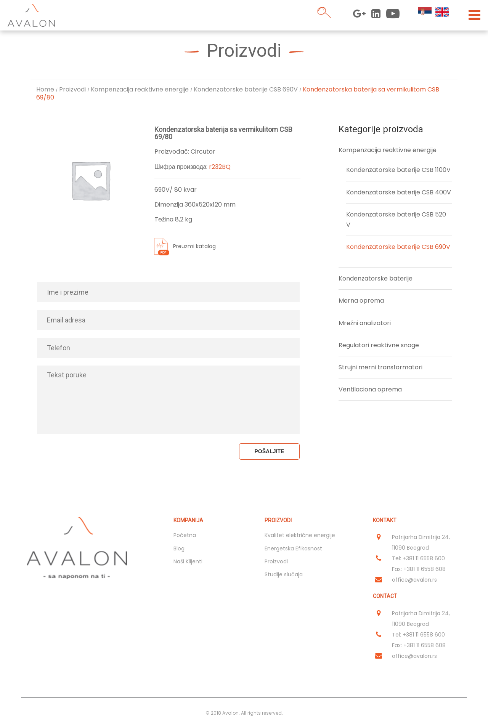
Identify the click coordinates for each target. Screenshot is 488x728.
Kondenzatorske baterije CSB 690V (246, 89)
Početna (184, 535)
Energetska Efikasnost (293, 548)
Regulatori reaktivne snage (379, 345)
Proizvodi (72, 89)
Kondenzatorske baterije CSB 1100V (398, 169)
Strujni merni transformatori (380, 367)
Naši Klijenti (187, 561)
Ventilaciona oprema (370, 389)
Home (45, 89)
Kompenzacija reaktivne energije (140, 89)
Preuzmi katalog (194, 246)
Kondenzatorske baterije (376, 278)
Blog (179, 548)
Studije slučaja (284, 574)
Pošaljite (269, 451)
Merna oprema (361, 300)
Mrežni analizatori (365, 323)
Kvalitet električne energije (300, 535)
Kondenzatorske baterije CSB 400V (398, 192)
